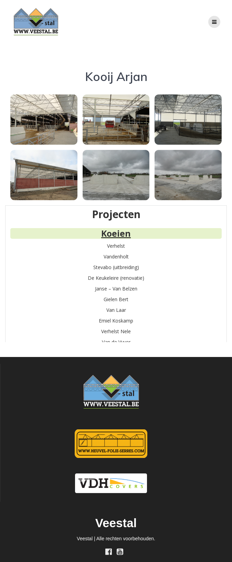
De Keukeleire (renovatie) (116, 278)
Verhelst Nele (116, 331)
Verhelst (116, 246)
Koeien (116, 233)
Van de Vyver (116, 342)
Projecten (116, 214)
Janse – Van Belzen (116, 288)
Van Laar (116, 310)
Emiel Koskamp (116, 320)
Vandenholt (116, 256)
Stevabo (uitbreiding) (116, 267)
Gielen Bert (116, 299)
